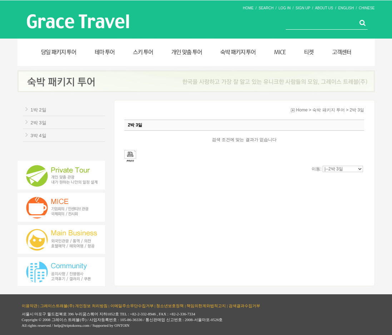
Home (302, 110)
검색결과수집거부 (244, 305)
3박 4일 (38, 135)
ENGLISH (346, 8)
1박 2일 (38, 109)
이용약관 (30, 305)
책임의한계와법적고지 (206, 305)
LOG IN (284, 8)
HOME (248, 8)
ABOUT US (324, 8)
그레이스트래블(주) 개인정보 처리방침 (74, 305)
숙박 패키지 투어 (328, 110)
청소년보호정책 (170, 305)
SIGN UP (303, 8)
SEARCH (266, 8)
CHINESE (366, 8)
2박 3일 (38, 122)
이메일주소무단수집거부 (132, 305)
